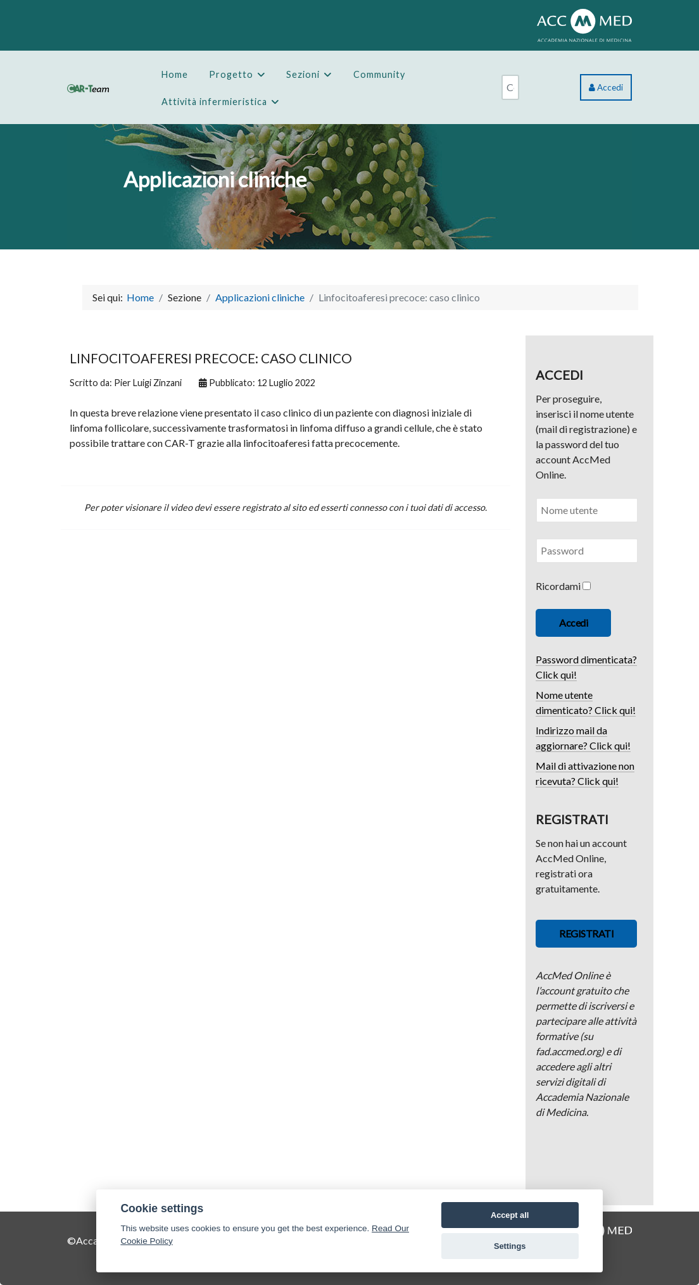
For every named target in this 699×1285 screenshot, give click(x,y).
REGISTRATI (586, 933)
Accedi (606, 87)
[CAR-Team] (88, 87)
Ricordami (558, 586)
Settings (510, 1246)
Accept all (510, 1215)
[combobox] (510, 87)
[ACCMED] (584, 24)
